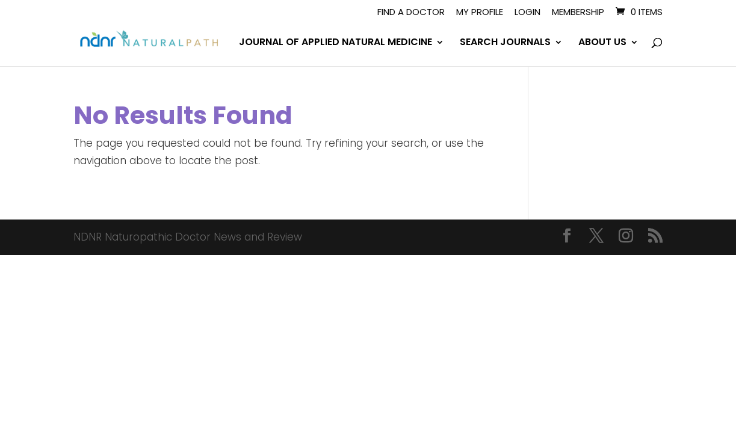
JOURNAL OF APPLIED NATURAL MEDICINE (335, 43)
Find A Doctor (411, 12)
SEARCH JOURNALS (505, 43)
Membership (578, 12)
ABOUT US (602, 43)
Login (527, 12)
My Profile (479, 12)
